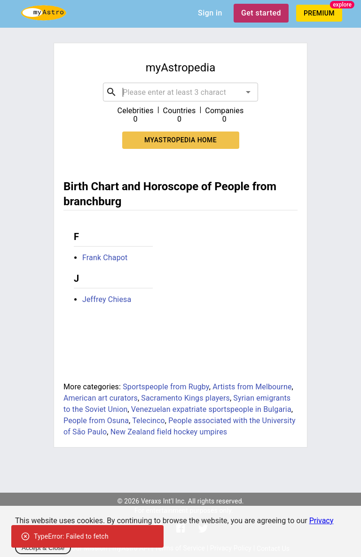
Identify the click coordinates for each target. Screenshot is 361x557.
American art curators (100, 398)
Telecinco (148, 420)
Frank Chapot (104, 257)
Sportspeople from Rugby (166, 386)
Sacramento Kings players (185, 398)
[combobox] (180, 92)
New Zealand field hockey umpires (168, 431)
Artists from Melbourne (251, 386)
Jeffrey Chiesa (106, 299)
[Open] (248, 92)
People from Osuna (96, 420)
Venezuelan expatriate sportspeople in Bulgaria (211, 409)
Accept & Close (43, 547)
